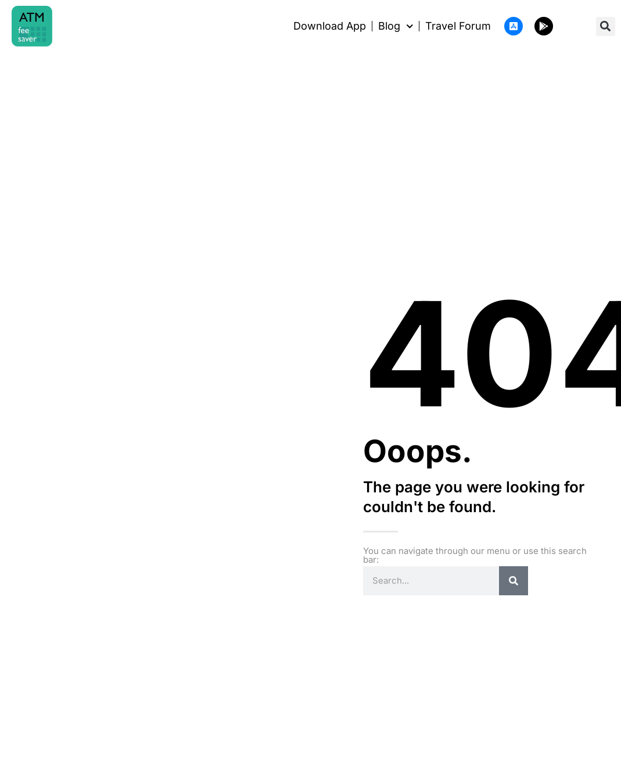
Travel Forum (458, 26)
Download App (329, 26)
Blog (396, 26)
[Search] (513, 580)
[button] (605, 26)
